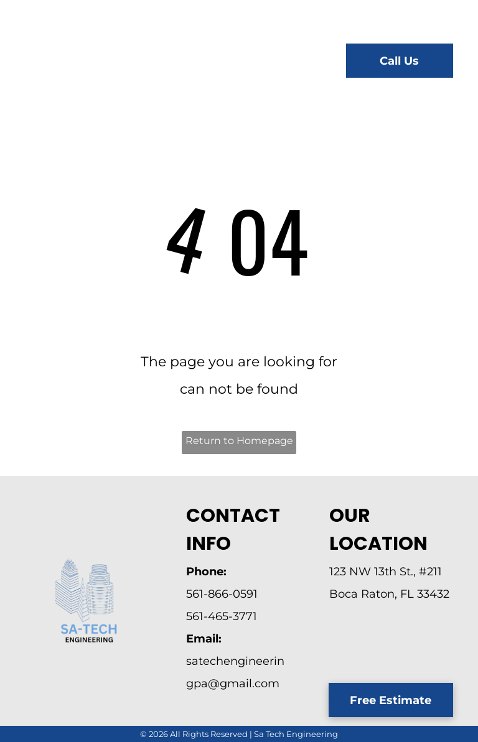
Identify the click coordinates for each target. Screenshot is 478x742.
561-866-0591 (222, 594)
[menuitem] (204, 62)
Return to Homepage (239, 441)
